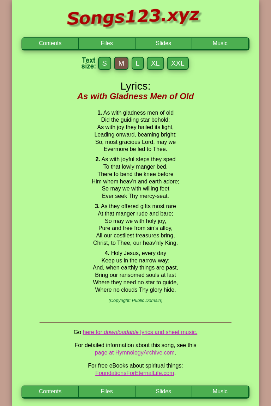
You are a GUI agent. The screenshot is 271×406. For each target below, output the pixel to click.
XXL (178, 63)
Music (220, 43)
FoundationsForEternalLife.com (134, 373)
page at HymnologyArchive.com (135, 353)
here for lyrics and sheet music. (140, 332)
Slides (163, 43)
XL (155, 63)
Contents (50, 43)
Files (107, 43)
